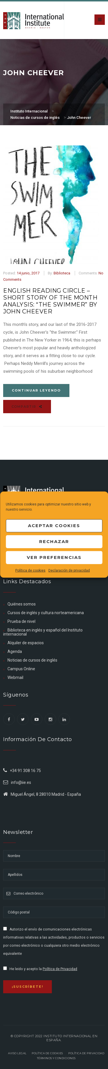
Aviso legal (17, 1053)
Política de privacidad (86, 1053)
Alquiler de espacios (25, 642)
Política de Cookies (47, 1053)
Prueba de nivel (21, 621)
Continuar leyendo (36, 390)
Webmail (15, 677)
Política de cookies (30, 570)
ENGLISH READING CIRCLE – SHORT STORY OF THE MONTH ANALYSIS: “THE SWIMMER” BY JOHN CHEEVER (50, 301)
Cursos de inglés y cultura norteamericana (45, 612)
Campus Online (21, 668)
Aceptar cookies (54, 525)
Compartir (27, 407)
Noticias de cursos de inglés (32, 660)
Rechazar (54, 541)
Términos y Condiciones (56, 1058)
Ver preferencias (54, 557)
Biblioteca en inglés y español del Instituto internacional (43, 632)
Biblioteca (62, 273)
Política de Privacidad (60, 969)
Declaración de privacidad (69, 570)
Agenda (14, 651)
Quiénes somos (21, 604)
